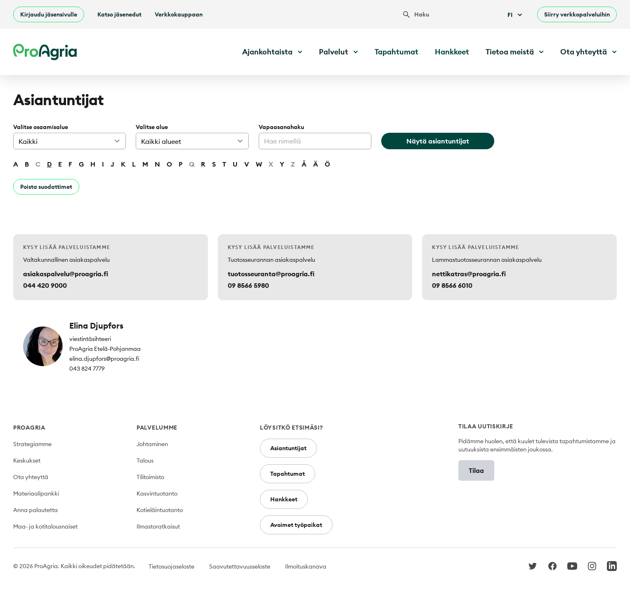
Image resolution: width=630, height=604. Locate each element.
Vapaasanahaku (281, 127)
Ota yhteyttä (30, 477)
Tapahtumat (396, 51)
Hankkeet (452, 51)
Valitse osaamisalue (40, 127)
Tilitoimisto (150, 477)
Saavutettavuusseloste (239, 566)
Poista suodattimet (46, 186)
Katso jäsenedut (119, 14)
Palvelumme (157, 427)
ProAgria (29, 427)
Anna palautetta (35, 510)
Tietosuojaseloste (171, 566)
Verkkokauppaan (179, 14)
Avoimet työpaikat (296, 525)
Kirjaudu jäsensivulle (48, 14)
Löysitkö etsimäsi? (291, 427)
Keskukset (26, 460)
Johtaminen (152, 444)
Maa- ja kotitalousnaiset (45, 526)
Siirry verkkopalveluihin (577, 14)
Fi (515, 15)
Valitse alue (152, 127)
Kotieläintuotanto (160, 510)
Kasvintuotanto (157, 493)
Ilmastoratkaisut (158, 526)
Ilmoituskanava (305, 566)
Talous (145, 460)
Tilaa (476, 470)
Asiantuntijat (288, 448)
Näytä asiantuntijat (437, 141)
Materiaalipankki (36, 493)
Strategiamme (32, 444)
